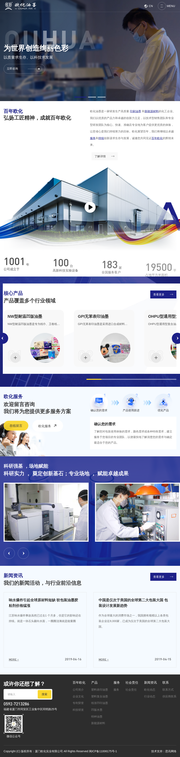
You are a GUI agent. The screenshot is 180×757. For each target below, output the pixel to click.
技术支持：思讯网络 (163, 751)
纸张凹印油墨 (99, 703)
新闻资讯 (150, 682)
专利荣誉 (78, 703)
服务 (117, 682)
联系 (165, 682)
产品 (94, 682)
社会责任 (132, 682)
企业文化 (78, 696)
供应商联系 (169, 696)
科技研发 (78, 709)
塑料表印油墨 (99, 689)
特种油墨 (96, 716)
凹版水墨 (96, 709)
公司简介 (78, 689)
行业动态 (149, 696)
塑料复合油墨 (99, 696)
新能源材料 (98, 723)
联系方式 (168, 689)
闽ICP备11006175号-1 (103, 751)
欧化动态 (149, 689)
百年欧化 (79, 682)
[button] (9, 553)
